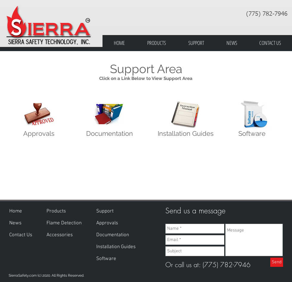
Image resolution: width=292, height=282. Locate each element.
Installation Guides (186, 133)
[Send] (276, 262)
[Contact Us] (21, 235)
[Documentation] (113, 235)
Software (251, 133)
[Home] (16, 212)
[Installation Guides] (117, 247)
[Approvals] (107, 223)
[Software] (106, 259)
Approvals (39, 133)
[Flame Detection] (64, 223)
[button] (105, 212)
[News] (15, 223)
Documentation (109, 133)
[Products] (56, 212)
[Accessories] (64, 235)
